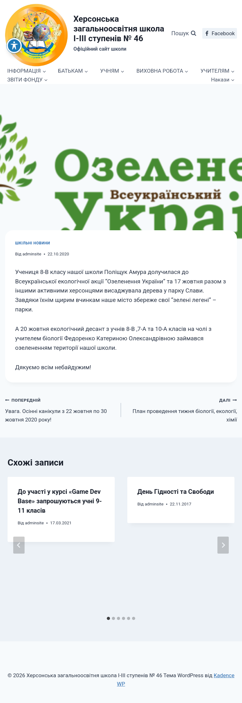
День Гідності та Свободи (175, 491)
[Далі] (223, 545)
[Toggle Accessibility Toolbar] (14, 45)
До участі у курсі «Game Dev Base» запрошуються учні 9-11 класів (60, 501)
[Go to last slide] (19, 545)
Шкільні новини (32, 243)
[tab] (108, 618)
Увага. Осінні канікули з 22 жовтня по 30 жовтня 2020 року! (60, 409)
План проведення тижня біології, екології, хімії (181, 409)
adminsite (31, 253)
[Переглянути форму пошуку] (184, 33)
